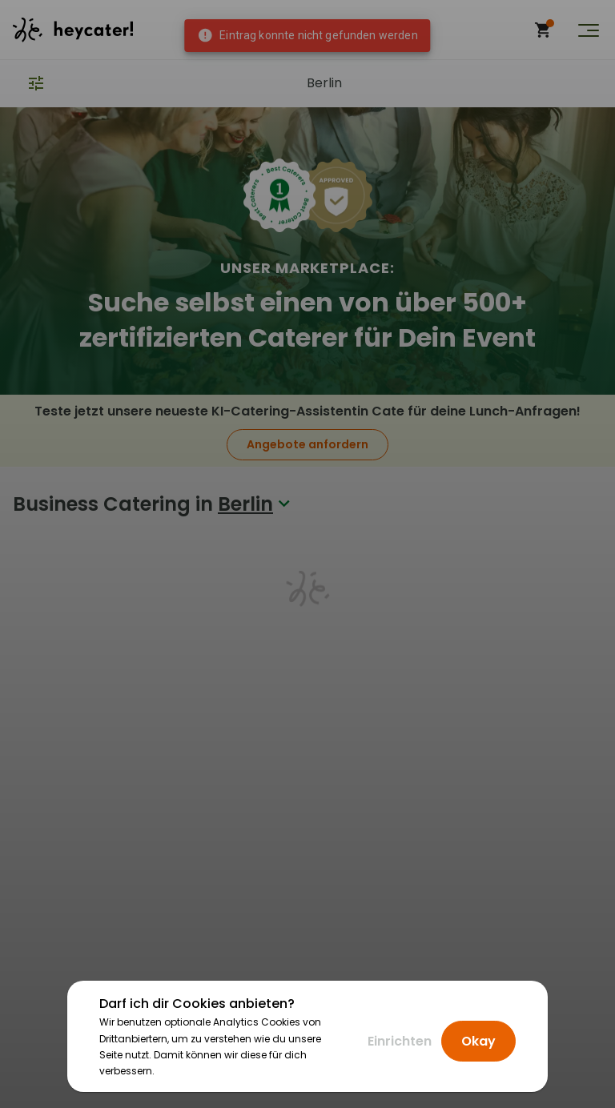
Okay (478, 1041)
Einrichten (400, 1041)
